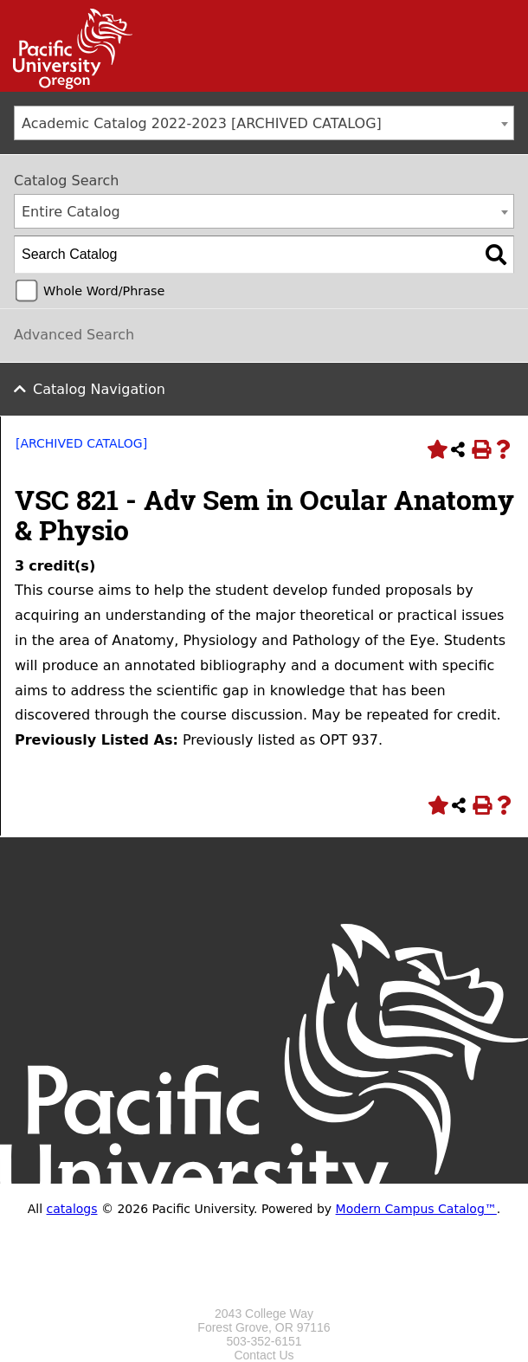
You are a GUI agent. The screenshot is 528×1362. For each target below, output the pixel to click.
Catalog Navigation (99, 389)
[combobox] (264, 123)
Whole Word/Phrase (103, 291)
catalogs (72, 1209)
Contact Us (263, 1355)
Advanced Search (74, 334)
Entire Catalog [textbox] (71, 211)
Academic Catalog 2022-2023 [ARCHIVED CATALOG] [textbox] (202, 123)
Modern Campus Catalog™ (416, 1209)
